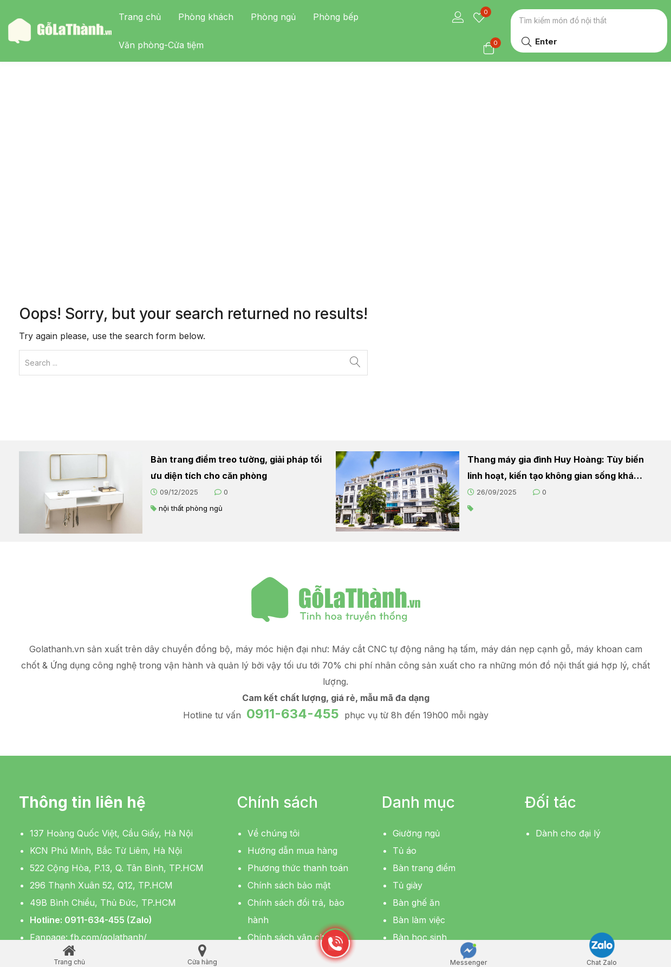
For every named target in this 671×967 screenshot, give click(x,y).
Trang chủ (140, 16)
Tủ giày (407, 715)
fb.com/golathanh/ (108, 767)
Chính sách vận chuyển (296, 767)
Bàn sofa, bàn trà (429, 802)
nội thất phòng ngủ (191, 338)
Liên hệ (262, 785)
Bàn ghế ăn (416, 733)
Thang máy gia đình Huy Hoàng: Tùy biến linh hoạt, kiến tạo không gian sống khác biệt (555, 299)
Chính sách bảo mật (288, 715)
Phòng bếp (336, 16)
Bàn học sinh (420, 767)
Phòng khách (205, 16)
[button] (59, 823)
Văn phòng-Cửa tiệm (161, 45)
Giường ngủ (416, 663)
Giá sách (410, 819)
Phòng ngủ (273, 16)
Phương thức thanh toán (297, 698)
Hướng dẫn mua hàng (292, 681)
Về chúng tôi (273, 663)
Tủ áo (404, 681)
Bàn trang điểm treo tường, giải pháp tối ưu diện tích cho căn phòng (236, 297)
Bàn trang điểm (424, 698)
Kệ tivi (405, 785)
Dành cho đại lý (568, 663)
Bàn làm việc (419, 750)
